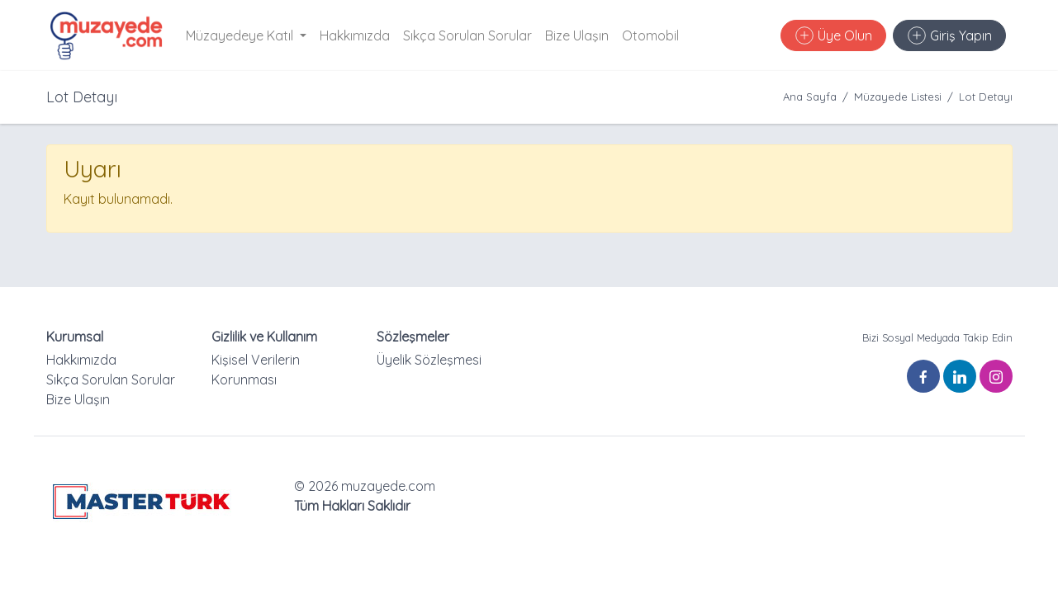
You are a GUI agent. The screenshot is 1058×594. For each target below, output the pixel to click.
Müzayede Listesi (898, 96)
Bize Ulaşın (577, 35)
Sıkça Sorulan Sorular (467, 35)
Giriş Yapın (950, 35)
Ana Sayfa (810, 96)
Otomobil (650, 35)
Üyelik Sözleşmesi (429, 359)
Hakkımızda (355, 35)
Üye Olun (833, 35)
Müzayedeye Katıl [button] (241, 35)
